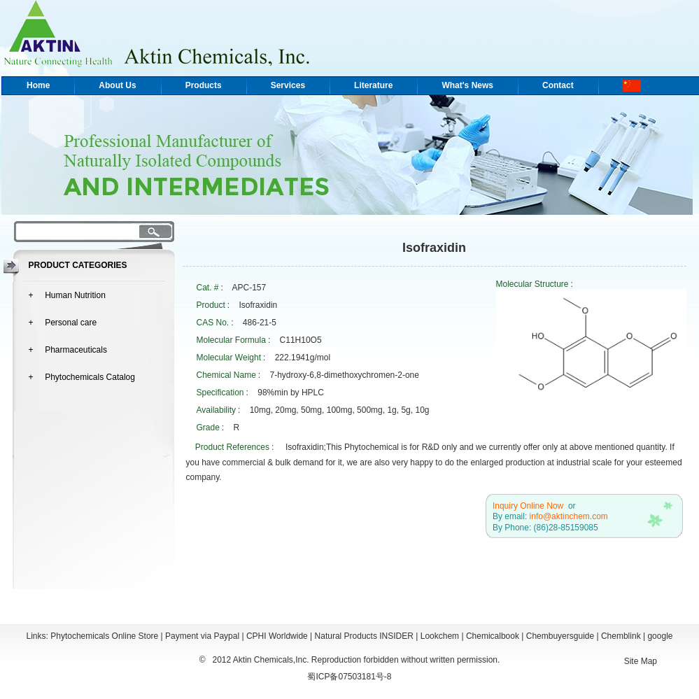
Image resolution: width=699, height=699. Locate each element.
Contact (558, 85)
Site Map (640, 661)
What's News (467, 85)
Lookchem (440, 636)
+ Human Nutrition (67, 295)
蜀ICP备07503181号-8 (349, 677)
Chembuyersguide (560, 636)
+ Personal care (63, 322)
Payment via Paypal (202, 636)
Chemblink (621, 636)
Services (288, 85)
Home (38, 85)
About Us (117, 85)
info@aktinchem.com (569, 516)
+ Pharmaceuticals (68, 350)
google (659, 636)
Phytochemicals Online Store (104, 636)
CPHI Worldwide (277, 636)
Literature (373, 85)
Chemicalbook (492, 636)
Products (203, 85)
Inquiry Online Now (528, 506)
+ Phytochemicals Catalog (82, 377)
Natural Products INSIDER (364, 636)
